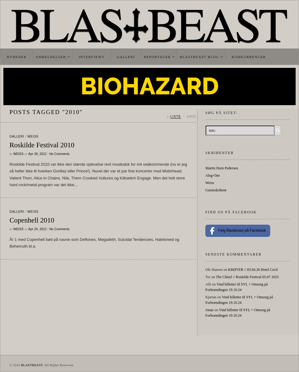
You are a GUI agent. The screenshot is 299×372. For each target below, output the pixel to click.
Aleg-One (212, 175)
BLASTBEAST (32, 365)
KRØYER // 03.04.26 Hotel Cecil (253, 269)
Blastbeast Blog (199, 57)
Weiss (33, 136)
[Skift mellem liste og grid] (182, 116)
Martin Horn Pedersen (221, 168)
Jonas (209, 310)
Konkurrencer (249, 57)
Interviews (91, 57)
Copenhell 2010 (31, 220)
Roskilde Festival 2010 (41, 145)
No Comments (59, 154)
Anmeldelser (51, 57)
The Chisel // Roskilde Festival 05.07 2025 (247, 277)
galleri (16, 136)
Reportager (157, 57)
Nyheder (17, 57)
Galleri (126, 57)
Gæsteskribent (215, 190)
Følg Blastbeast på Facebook (238, 230)
